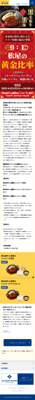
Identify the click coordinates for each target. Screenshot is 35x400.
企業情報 (4, 363)
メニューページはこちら (17, 343)
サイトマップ (11, 388)
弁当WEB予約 (25, 3)
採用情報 (4, 368)
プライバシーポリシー (17, 391)
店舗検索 (18, 3)
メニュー (13, 3)
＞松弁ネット (6, 331)
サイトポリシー (22, 388)
